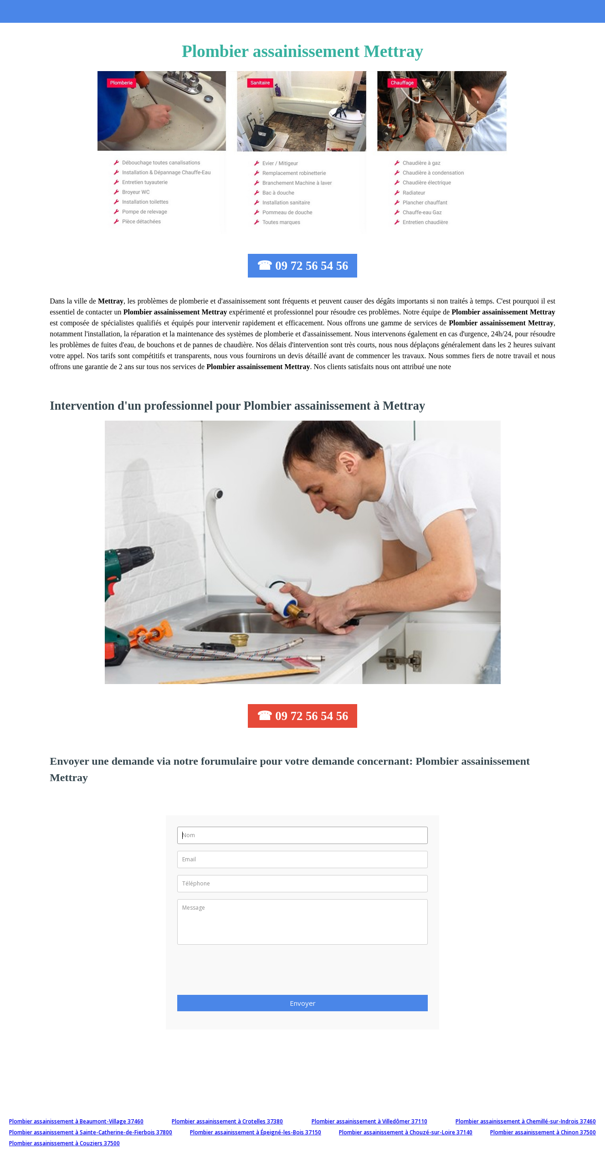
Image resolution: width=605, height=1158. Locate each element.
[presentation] (246, 972)
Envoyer (303, 1003)
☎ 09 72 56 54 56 (303, 266)
